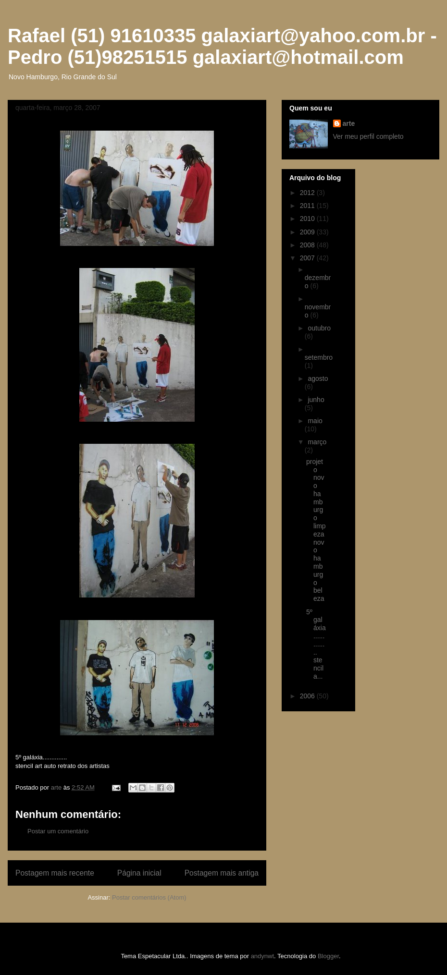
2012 (308, 192)
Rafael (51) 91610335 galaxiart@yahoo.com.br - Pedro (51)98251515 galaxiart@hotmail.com (222, 46)
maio (315, 421)
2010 (308, 218)
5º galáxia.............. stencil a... (316, 644)
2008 (308, 245)
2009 (308, 232)
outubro (319, 328)
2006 (308, 696)
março (317, 442)
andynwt (262, 956)
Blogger (328, 956)
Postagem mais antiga (222, 873)
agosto (318, 378)
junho (316, 399)
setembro (319, 357)
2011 (308, 205)
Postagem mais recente (54, 873)
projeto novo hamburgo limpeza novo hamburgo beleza (316, 530)
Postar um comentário (57, 831)
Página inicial (139, 873)
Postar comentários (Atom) (149, 897)
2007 (308, 258)
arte (349, 123)
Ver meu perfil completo (368, 136)
